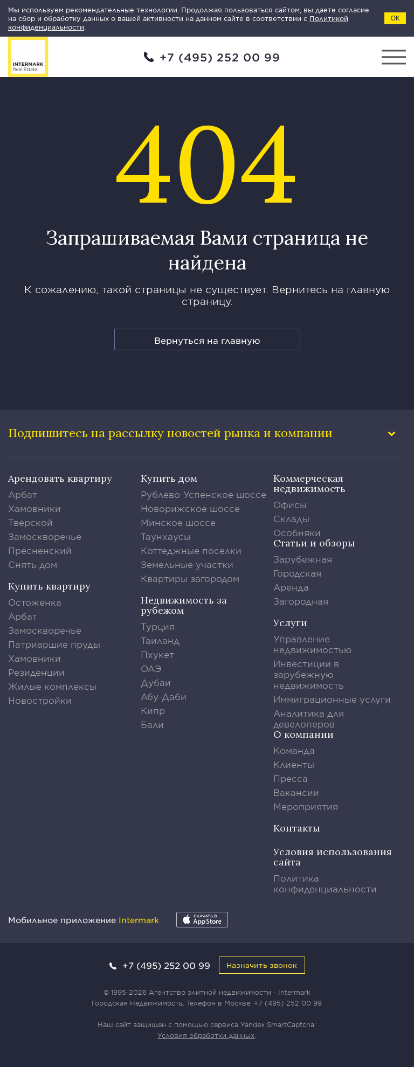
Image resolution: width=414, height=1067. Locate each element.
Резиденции (36, 672)
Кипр (153, 710)
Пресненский (40, 550)
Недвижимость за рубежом (184, 605)
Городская (297, 572)
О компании (303, 734)
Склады (291, 518)
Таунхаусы (166, 536)
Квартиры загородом (190, 578)
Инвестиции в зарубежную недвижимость (308, 674)
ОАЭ (151, 668)
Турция (158, 626)
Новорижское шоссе (190, 508)
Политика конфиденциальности (325, 883)
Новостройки (40, 700)
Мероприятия (305, 806)
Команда (294, 750)
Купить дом (169, 478)
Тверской (30, 522)
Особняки (297, 532)
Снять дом (32, 564)
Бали (152, 724)
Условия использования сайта (332, 857)
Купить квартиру (49, 586)
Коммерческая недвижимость (309, 483)
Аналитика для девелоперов (308, 718)
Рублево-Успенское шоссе (203, 494)
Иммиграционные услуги (332, 699)
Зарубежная (302, 558)
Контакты (296, 828)
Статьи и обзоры (314, 543)
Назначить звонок (261, 964)
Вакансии (296, 792)
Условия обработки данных (205, 1035)
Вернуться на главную (207, 340)
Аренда (291, 586)
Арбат (22, 494)
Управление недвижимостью (312, 644)
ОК (395, 18)
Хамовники (34, 508)
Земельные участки (187, 564)
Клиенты (293, 764)
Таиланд (160, 640)
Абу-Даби (164, 696)
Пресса (290, 778)
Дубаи (156, 682)
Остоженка (34, 602)
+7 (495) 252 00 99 (220, 57)
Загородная (300, 600)
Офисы (290, 504)
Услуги (290, 622)
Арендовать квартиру (60, 478)
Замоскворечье (44, 536)
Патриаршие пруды (54, 644)
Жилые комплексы (52, 686)
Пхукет (157, 654)
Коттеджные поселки (191, 550)
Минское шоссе (178, 522)
